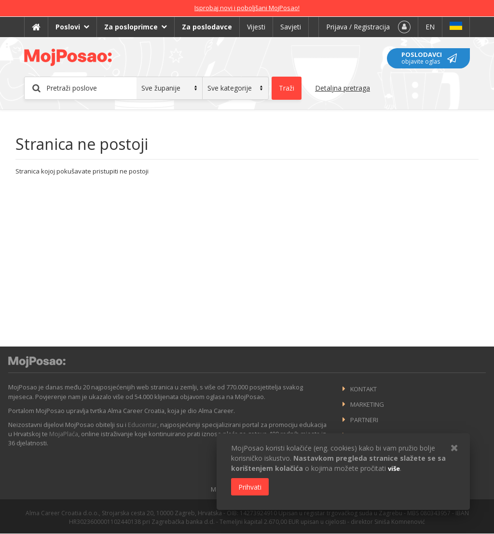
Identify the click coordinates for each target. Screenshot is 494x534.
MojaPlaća (63, 433)
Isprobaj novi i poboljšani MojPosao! (247, 7)
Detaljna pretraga (342, 88)
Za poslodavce (207, 26)
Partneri (364, 419)
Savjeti (290, 26)
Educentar (142, 424)
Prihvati (249, 487)
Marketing (367, 404)
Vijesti (256, 26)
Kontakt (363, 389)
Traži (286, 88)
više (394, 468)
